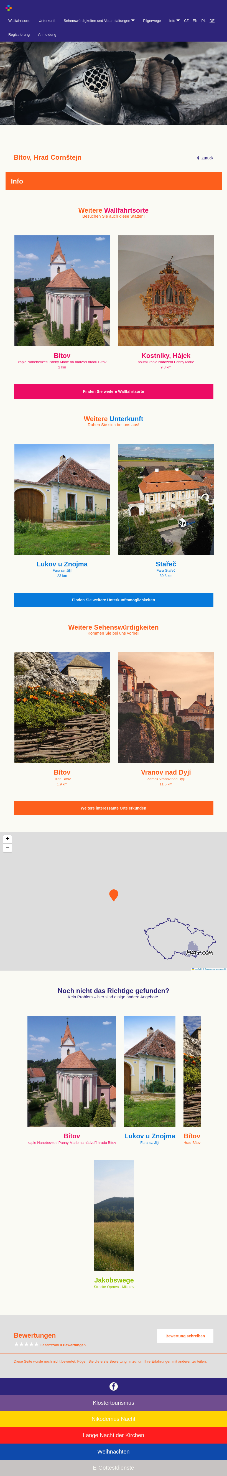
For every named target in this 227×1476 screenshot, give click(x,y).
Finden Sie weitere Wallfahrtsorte (113, 391)
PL (204, 21)
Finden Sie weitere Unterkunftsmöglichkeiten (113, 600)
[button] (113, 895)
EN (195, 21)
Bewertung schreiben (185, 1336)
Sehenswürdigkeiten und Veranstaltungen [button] (99, 21)
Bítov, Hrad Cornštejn (48, 157)
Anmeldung (47, 34)
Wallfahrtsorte (19, 21)
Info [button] (174, 21)
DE (212, 21)
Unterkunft (47, 21)
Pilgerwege (152, 21)
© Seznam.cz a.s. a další (214, 969)
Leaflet (196, 969)
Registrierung (19, 34)
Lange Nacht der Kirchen (113, 1435)
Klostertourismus (113, 1403)
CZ (186, 21)
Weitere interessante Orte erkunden (113, 808)
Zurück (205, 158)
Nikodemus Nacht (114, 1419)
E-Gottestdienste (113, 1468)
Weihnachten (113, 1452)
